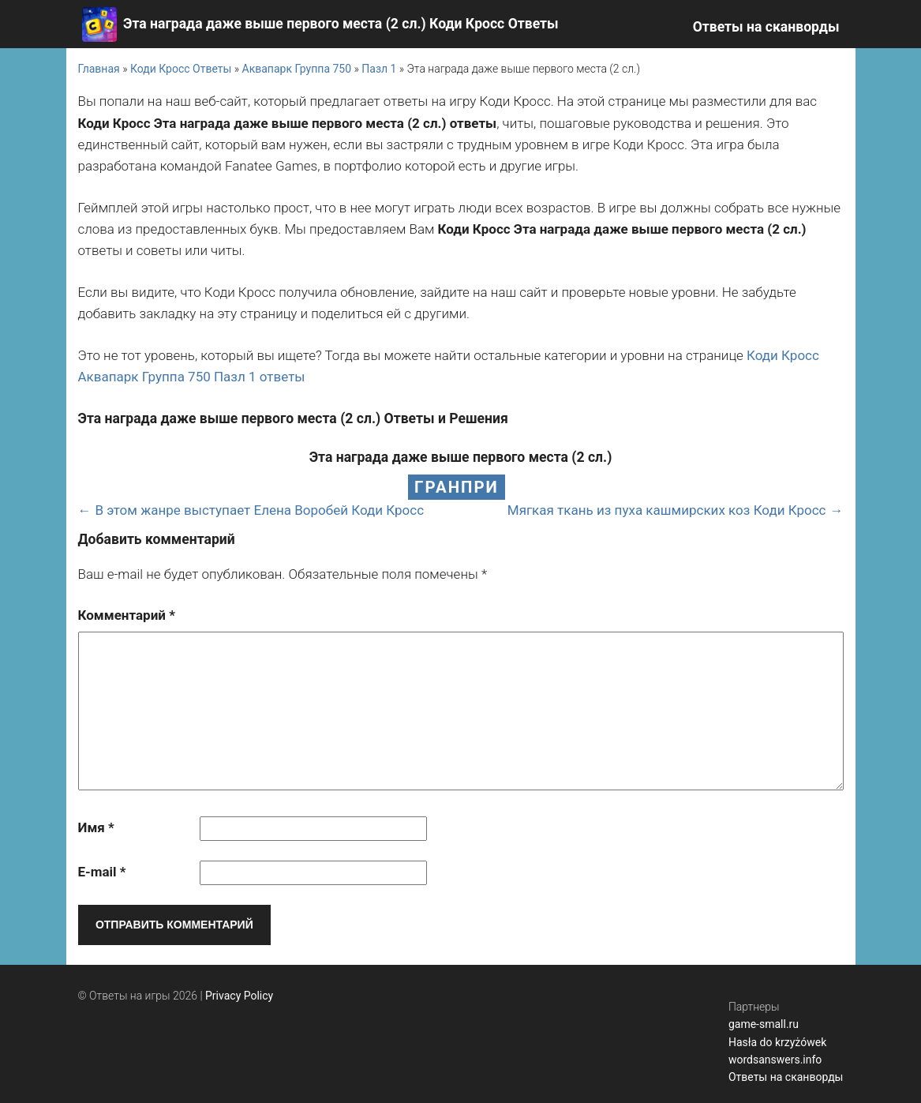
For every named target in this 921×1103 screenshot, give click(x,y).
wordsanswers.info (775, 1059)
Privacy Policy (239, 995)
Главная (99, 68)
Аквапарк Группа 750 (297, 68)
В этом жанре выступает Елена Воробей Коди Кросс (260, 510)
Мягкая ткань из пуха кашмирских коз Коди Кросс (666, 510)
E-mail (102, 872)
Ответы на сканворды (766, 27)
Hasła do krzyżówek (777, 1042)
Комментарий (126, 615)
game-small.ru (763, 1024)
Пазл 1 (378, 68)
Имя (96, 827)
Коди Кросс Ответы (180, 68)
